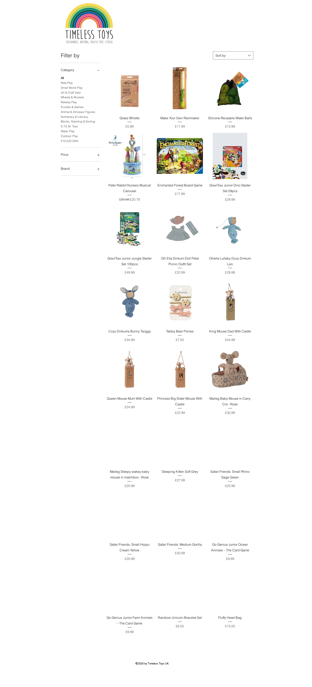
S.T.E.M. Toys (69, 126)
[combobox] (233, 55)
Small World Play (72, 87)
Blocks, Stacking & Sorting (78, 121)
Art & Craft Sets (71, 92)
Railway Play (69, 102)
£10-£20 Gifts (69, 141)
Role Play (67, 83)
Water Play (68, 131)
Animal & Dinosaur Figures (78, 112)
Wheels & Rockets (72, 97)
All (62, 78)
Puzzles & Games (72, 107)
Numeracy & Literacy (74, 117)
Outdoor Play (69, 136)
